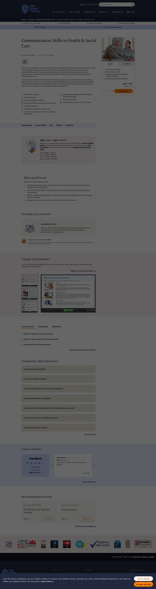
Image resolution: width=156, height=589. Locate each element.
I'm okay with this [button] (143, 584)
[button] (47, 581)
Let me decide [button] (143, 579)
